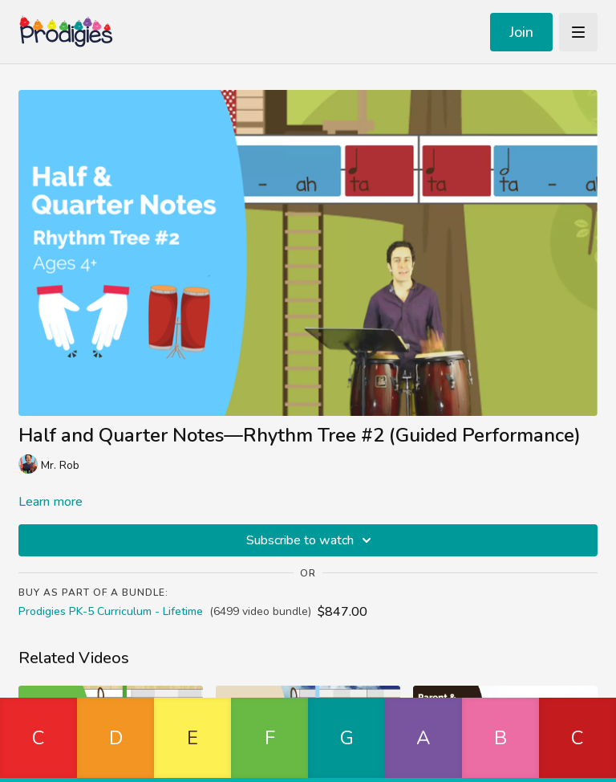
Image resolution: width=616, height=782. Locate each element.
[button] (38, 740)
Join (521, 32)
